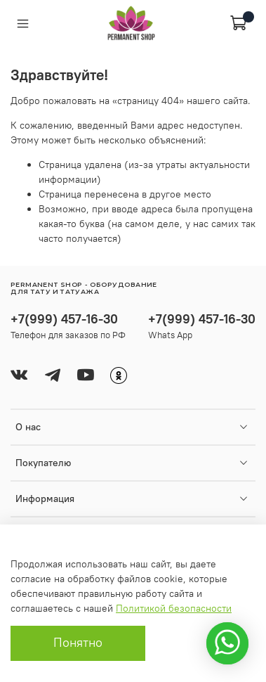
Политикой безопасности (174, 608)
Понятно (77, 642)
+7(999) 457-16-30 (64, 319)
